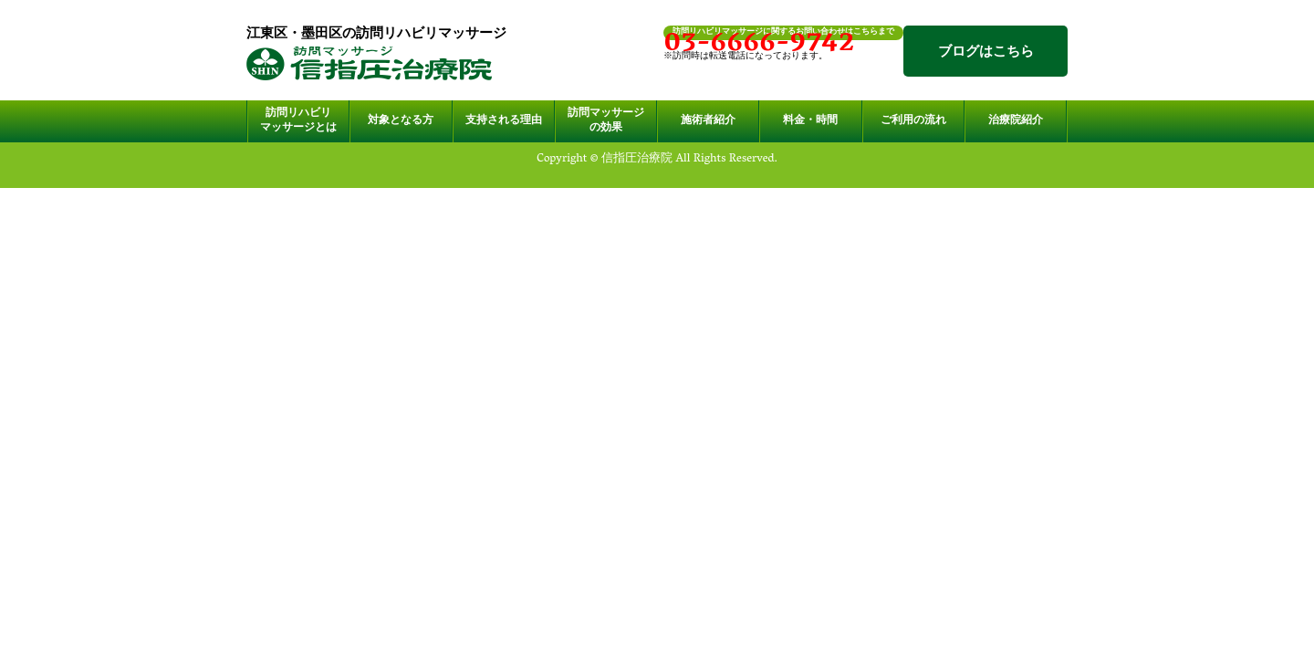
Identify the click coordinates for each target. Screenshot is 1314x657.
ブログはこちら (986, 53)
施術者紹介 (708, 121)
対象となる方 (400, 121)
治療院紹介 (1015, 121)
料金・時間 (810, 121)
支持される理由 (503, 121)
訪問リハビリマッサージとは (298, 121)
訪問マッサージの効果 (606, 121)
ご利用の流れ (913, 121)
